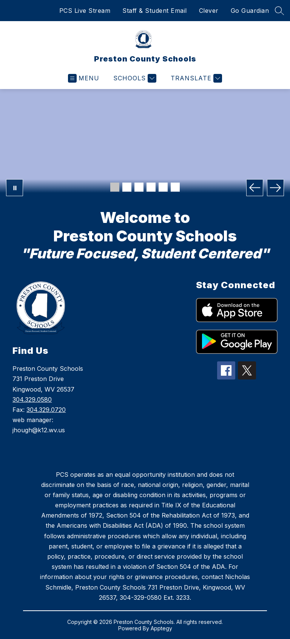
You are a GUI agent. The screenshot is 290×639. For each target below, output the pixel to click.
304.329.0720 (46, 409)
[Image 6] (175, 187)
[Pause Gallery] (14, 187)
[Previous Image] (254, 187)
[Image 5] (163, 187)
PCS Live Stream (85, 10)
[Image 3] (138, 187)
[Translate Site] (195, 78)
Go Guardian (250, 10)
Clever (209, 10)
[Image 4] (151, 187)
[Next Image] (275, 187)
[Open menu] (83, 78)
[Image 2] (126, 187)
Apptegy (161, 628)
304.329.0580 (32, 399)
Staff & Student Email (154, 10)
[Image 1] (114, 187)
